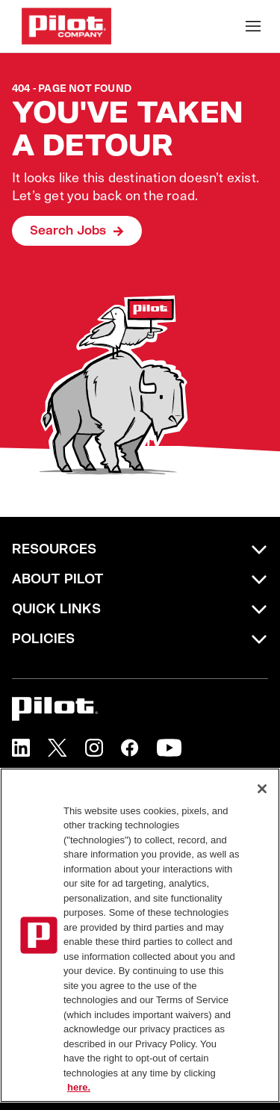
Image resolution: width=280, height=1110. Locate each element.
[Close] (262, 788)
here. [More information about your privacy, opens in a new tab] (78, 1087)
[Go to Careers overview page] (66, 26)
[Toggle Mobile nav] (253, 26)
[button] (21, 748)
